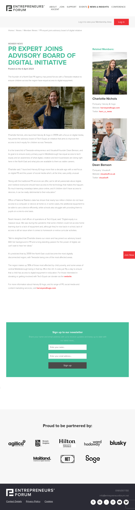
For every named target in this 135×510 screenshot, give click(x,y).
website (68, 276)
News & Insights (99, 7)
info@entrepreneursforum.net (114, 495)
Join (61, 7)
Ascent (55, 9)
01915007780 (122, 490)
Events (83, 7)
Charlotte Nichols (104, 98)
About (53, 7)
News (18, 30)
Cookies (49, 501)
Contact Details (14, 501)
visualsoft (103, 178)
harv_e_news (105, 111)
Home (11, 30)
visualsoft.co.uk (107, 174)
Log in (121, 22)
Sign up (67, 365)
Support (71, 7)
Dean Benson (102, 165)
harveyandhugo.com (46, 288)
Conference (118, 7)
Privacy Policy (33, 501)
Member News (30, 30)
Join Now (129, 255)
